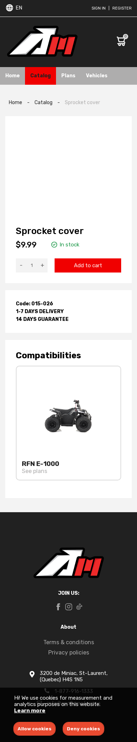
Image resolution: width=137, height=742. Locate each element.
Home (12, 76)
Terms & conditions (68, 642)
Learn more (29, 710)
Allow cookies (34, 728)
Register (122, 8)
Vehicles (96, 76)
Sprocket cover (82, 103)
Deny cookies (83, 728)
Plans (68, 76)
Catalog (40, 76)
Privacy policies (68, 652)
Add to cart (88, 265)
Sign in (99, 8)
